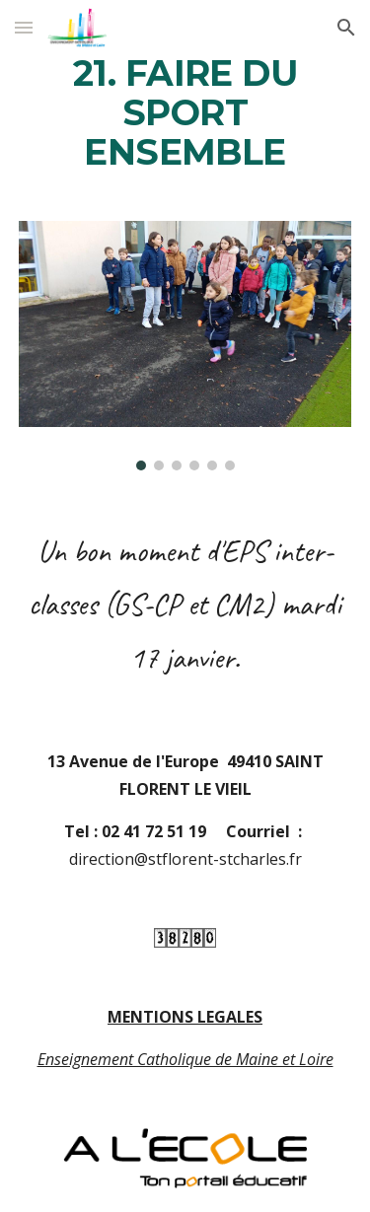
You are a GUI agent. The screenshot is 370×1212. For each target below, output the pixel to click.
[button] (23, 27)
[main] (185, 113)
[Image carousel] (185, 345)
